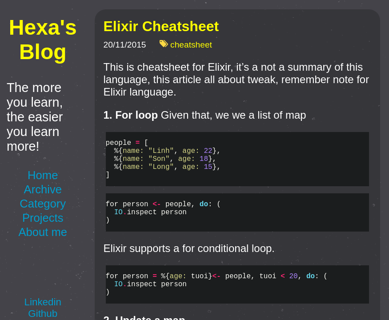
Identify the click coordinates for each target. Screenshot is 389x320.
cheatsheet (191, 45)
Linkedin (42, 302)
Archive (43, 189)
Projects (42, 218)
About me (42, 232)
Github (42, 313)
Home (43, 175)
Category (43, 203)
